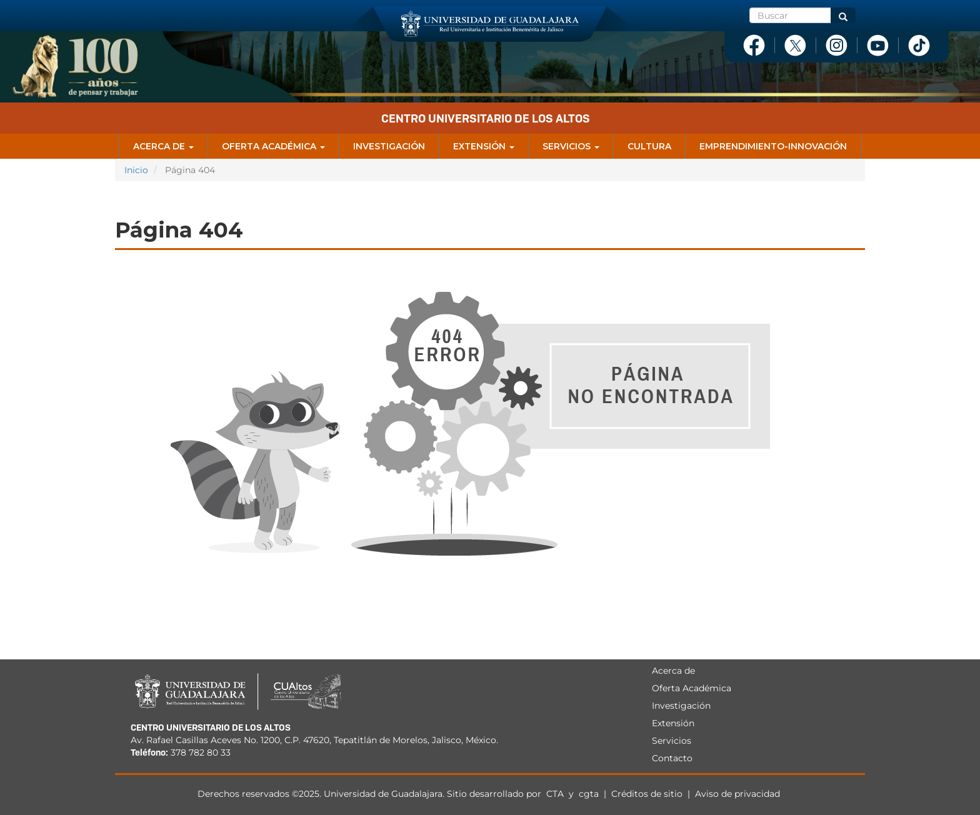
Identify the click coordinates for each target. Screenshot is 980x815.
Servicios (570, 146)
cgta (589, 793)
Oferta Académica (273, 146)
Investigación (389, 146)
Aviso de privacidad (737, 793)
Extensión (483, 146)
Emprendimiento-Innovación (773, 146)
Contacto (672, 758)
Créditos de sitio (646, 793)
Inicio (136, 170)
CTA (556, 793)
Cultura (649, 146)
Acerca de (163, 146)
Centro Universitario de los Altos (485, 118)
